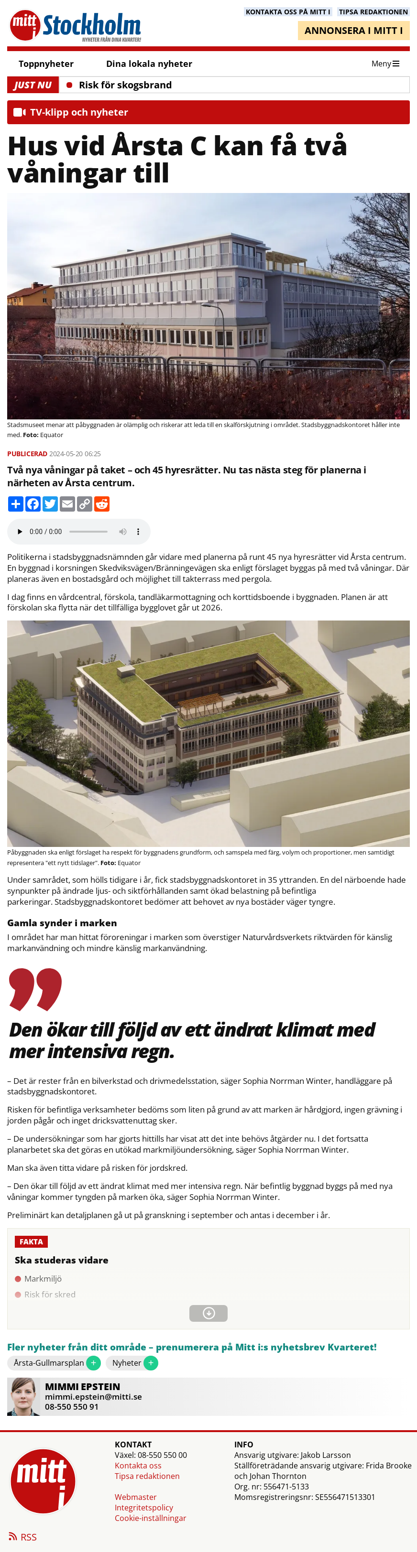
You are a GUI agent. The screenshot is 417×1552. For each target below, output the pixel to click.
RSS (22, 1538)
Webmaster (136, 1497)
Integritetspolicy (144, 1507)
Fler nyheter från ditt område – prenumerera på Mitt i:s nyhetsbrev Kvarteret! (192, 1347)
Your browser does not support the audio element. (79, 532)
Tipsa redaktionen (147, 1476)
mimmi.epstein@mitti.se (93, 1396)
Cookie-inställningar (151, 1518)
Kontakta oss (138, 1465)
